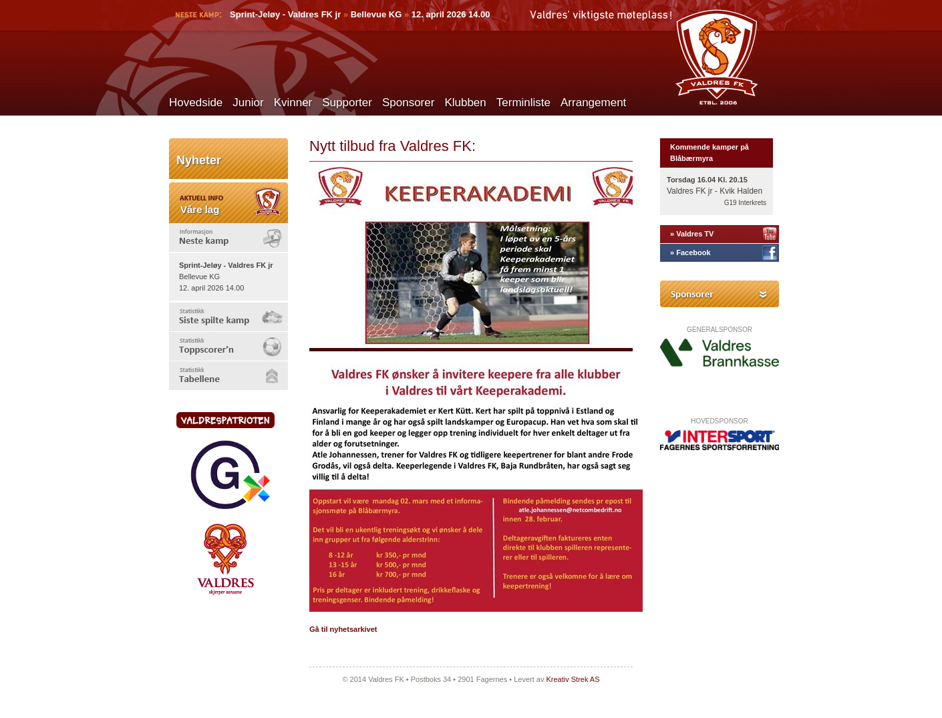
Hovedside (195, 102)
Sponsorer (408, 102)
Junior (247, 102)
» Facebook (690, 252)
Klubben (465, 102)
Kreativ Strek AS (572, 679)
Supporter (347, 102)
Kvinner (293, 102)
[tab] (228, 237)
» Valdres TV (692, 234)
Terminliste (523, 102)
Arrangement (593, 102)
